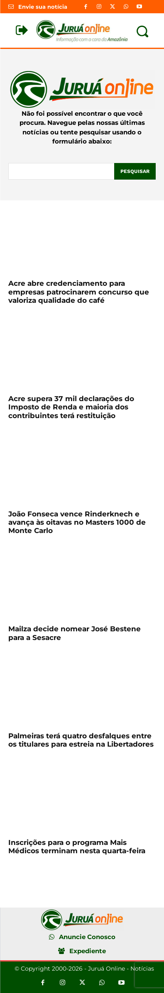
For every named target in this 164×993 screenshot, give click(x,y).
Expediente (87, 951)
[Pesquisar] (135, 171)
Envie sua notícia (42, 6)
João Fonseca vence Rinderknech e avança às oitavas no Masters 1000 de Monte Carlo (77, 522)
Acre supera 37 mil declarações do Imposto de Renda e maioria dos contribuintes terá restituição (71, 407)
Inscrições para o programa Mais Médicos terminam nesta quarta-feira (76, 846)
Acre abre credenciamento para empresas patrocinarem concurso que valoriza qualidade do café (78, 291)
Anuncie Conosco (87, 937)
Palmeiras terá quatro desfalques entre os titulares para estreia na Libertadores (81, 740)
